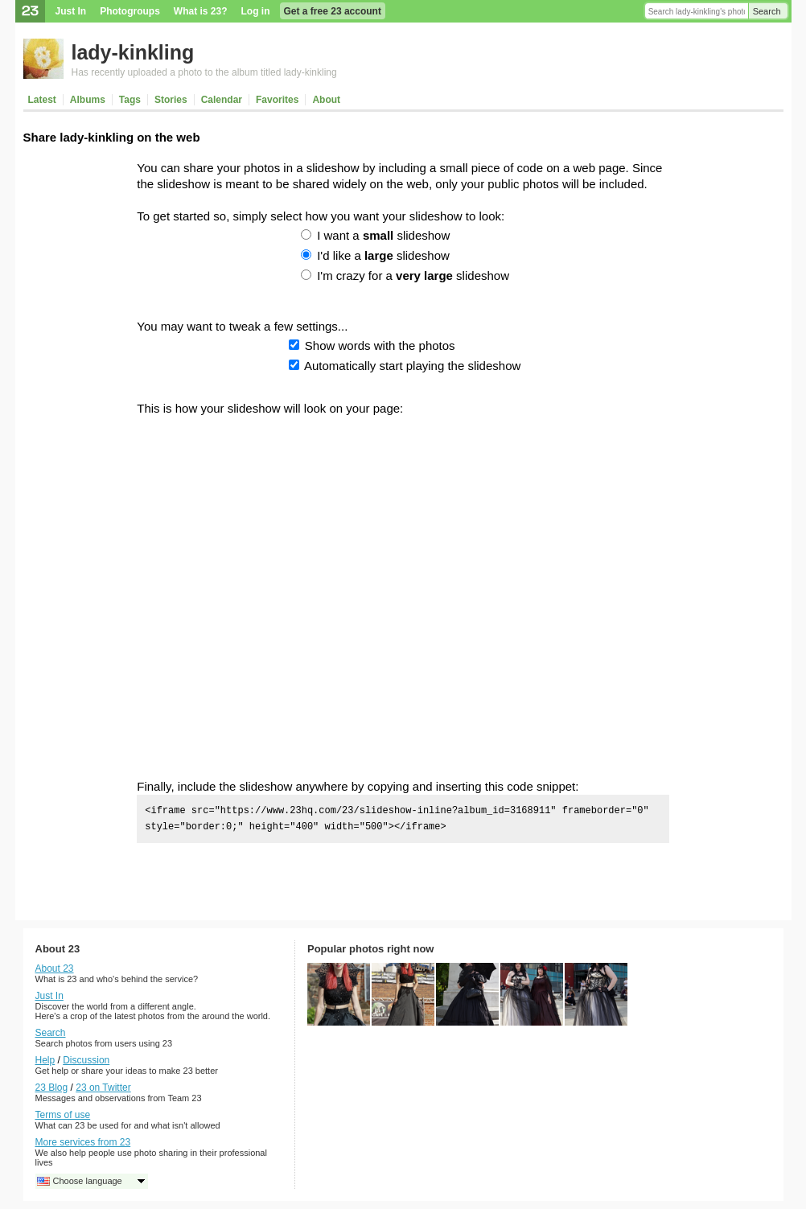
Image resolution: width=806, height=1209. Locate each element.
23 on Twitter (103, 1087)
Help (45, 1060)
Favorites (277, 99)
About (326, 99)
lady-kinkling (133, 52)
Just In (71, 11)
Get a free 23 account (332, 11)
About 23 (54, 968)
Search (767, 11)
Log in (255, 11)
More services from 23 (83, 1142)
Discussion (86, 1060)
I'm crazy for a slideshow (413, 275)
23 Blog (51, 1087)
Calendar (221, 99)
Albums (87, 99)
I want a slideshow (383, 235)
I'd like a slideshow (383, 255)
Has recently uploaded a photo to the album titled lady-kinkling (204, 72)
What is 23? (201, 11)
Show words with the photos (380, 345)
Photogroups (130, 11)
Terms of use (63, 1115)
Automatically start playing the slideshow (412, 365)
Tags (130, 99)
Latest (42, 99)
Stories (170, 99)
